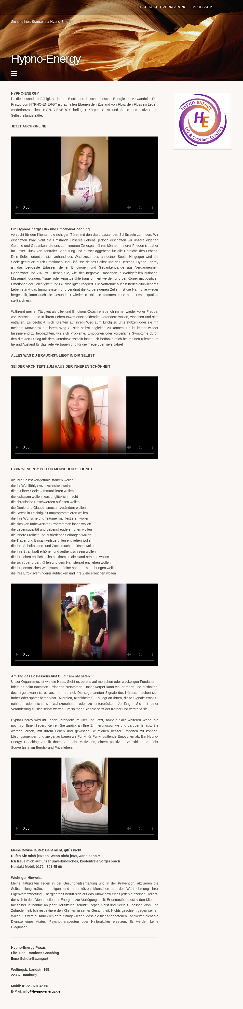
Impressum (201, 7)
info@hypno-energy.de (41, 991)
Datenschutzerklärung (163, 7)
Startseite (39, 22)
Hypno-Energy (61, 22)
